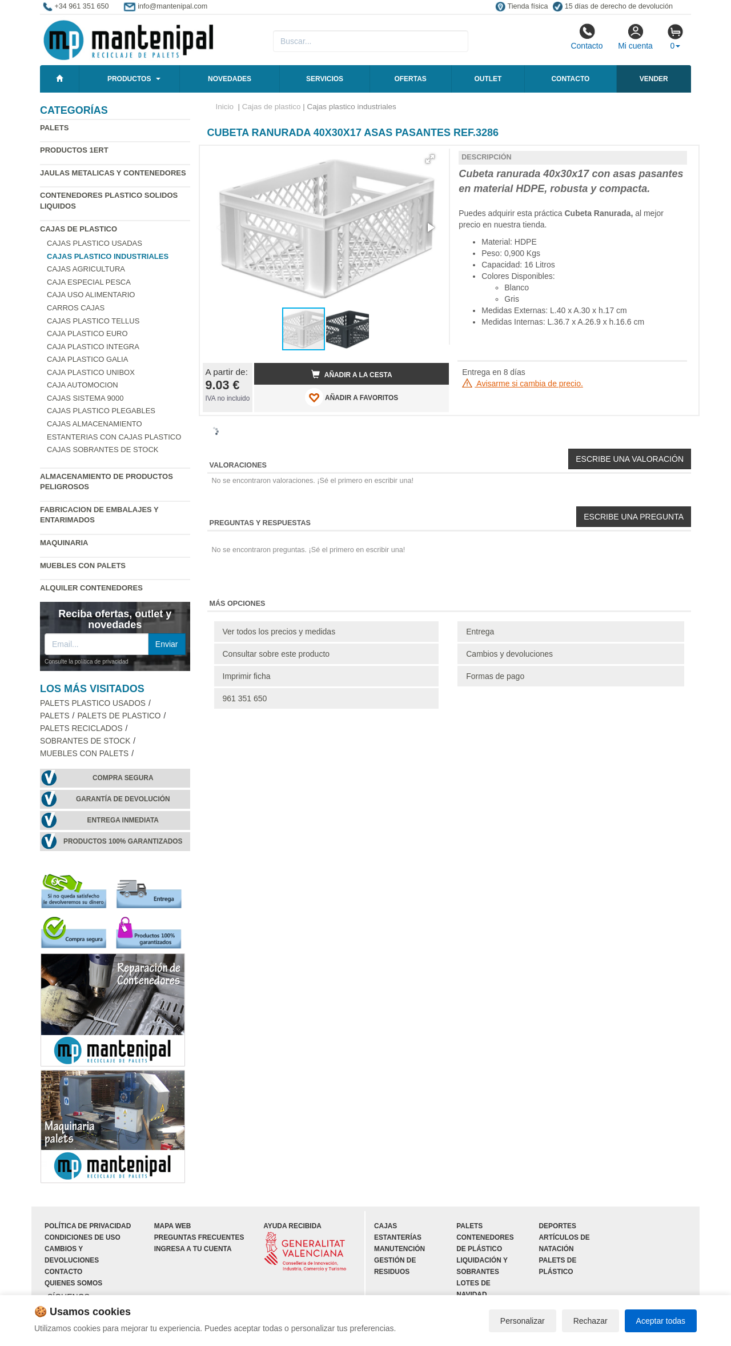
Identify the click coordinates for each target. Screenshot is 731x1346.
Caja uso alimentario (91, 294)
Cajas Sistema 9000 (85, 398)
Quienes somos (73, 1283)
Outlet (487, 79)
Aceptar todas (660, 1320)
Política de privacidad (88, 1226)
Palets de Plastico (118, 716)
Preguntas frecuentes (199, 1237)
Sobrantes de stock (85, 741)
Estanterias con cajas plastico (114, 437)
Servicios (324, 79)
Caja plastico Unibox (91, 372)
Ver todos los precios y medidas (279, 631)
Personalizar (522, 1320)
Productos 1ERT (74, 150)
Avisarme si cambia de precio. (522, 383)
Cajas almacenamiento (94, 424)
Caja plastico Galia (87, 359)
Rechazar (590, 1320)
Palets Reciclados (81, 728)
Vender (654, 79)
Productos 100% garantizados (123, 841)
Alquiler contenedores (91, 588)
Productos (129, 79)
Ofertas (410, 79)
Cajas (385, 1226)
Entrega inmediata (123, 820)
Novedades (229, 79)
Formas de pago (495, 676)
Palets (54, 127)
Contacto (587, 36)
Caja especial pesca (89, 282)
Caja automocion (82, 385)
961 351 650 (245, 698)
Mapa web (172, 1226)
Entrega (480, 631)
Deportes (557, 1226)
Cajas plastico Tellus (93, 321)
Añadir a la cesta (351, 374)
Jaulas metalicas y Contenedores (113, 173)
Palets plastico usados (93, 703)
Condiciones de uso (83, 1237)
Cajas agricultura (86, 269)
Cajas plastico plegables (101, 410)
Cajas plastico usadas (94, 243)
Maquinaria (64, 542)
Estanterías (397, 1237)
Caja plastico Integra (93, 346)
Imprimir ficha (247, 676)
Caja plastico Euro (87, 333)
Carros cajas (76, 307)
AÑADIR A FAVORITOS (351, 397)
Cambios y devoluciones (509, 653)
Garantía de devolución (123, 799)
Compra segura (123, 778)
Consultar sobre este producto (276, 653)
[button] (430, 159)
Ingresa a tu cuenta (193, 1249)
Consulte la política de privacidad (86, 661)
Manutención (399, 1249)
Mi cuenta (635, 36)
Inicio (225, 106)
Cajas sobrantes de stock (103, 449)
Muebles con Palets (83, 565)
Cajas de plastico (78, 229)
